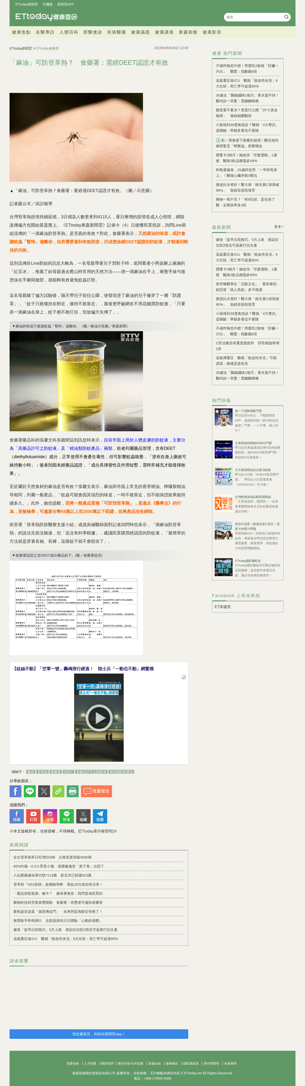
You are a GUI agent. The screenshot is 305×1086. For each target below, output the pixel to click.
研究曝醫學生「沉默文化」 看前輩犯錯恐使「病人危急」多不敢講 (246, 287)
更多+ (279, 226)
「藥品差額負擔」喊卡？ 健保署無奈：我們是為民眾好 (58, 893)
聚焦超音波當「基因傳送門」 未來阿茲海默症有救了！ (58, 911)
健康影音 (212, 32)
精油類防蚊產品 (121, 772)
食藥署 (56, 772)
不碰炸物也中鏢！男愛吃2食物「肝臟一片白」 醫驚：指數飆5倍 (247, 68)
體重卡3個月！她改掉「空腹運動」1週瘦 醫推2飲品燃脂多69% (246, 158)
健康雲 (46, 17)
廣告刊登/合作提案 (130, 1063)
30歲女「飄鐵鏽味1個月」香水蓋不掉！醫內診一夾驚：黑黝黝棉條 (247, 98)
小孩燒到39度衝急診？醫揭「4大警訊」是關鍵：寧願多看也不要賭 (247, 127)
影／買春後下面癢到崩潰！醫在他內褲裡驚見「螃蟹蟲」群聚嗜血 (247, 143)
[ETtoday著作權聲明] (95, 831)
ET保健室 (223, 607)
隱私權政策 (191, 1063)
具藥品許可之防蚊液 (91, 772)
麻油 (30, 772)
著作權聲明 (211, 1063)
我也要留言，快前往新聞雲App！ (98, 1034)
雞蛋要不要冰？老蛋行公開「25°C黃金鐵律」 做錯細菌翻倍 (247, 113)
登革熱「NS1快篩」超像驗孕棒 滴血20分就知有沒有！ (58, 884)
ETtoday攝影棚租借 (247, 561)
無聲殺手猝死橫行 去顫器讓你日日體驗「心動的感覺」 (58, 921)
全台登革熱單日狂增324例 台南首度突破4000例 (52, 857)
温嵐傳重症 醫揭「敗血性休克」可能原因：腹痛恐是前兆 (246, 360)
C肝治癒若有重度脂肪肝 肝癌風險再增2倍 (247, 346)
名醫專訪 (45, 32)
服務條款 (172, 1063)
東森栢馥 (188, 32)
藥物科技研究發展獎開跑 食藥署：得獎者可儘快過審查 (58, 902)
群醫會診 (92, 32)
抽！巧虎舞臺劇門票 (248, 411)
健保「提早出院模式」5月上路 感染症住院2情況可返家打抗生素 (65, 930)
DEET (68, 772)
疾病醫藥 (116, 32)
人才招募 (90, 1063)
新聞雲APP (65, 4)
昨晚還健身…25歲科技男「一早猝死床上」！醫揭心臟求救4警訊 (246, 173)
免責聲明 (230, 1063)
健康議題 (140, 32)
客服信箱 (154, 1063)
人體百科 (69, 32)
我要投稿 (72, 1063)
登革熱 (42, 772)
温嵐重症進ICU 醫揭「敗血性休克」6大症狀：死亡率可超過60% (65, 939)
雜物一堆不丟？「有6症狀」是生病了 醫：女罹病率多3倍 (247, 202)
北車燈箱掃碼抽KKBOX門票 (253, 443)
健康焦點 (21, 32)
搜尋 (287, 17)
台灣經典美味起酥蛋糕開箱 (253, 497)
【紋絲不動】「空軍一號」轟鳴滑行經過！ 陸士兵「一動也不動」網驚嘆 (83, 668)
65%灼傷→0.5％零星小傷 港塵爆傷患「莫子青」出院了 (58, 866)
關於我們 (107, 1063)
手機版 (48, 4)
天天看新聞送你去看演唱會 (253, 470)
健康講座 (164, 32)
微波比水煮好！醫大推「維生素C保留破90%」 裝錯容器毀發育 (247, 187)
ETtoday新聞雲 (26, 4)
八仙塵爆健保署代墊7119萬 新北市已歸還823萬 (52, 875)
